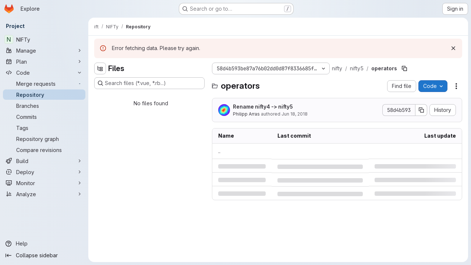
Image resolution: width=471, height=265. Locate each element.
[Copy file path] (404, 68)
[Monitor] (44, 183)
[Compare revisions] (44, 150)
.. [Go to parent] (219, 151)
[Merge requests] (44, 83)
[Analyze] (44, 194)
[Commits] (44, 117)
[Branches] (44, 105)
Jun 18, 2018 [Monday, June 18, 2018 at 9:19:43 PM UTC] (294, 114)
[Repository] (44, 94)
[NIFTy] (44, 39)
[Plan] (44, 61)
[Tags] (44, 128)
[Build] (44, 161)
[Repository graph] (44, 139)
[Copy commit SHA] (421, 110)
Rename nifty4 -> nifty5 (263, 106)
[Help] (44, 244)
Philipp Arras (246, 114)
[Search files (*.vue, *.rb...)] (149, 83)
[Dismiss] (453, 48)
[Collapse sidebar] (44, 255)
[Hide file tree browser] (100, 68)
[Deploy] (44, 172)
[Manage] (44, 50)
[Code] (44, 72)
